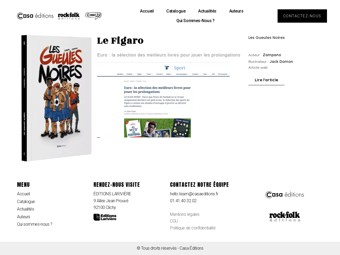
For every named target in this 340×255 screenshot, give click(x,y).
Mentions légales (184, 214)
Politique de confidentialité (192, 227)
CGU (174, 221)
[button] (302, 16)
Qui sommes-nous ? (195, 20)
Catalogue (175, 11)
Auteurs (236, 11)
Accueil (147, 11)
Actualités (207, 11)
